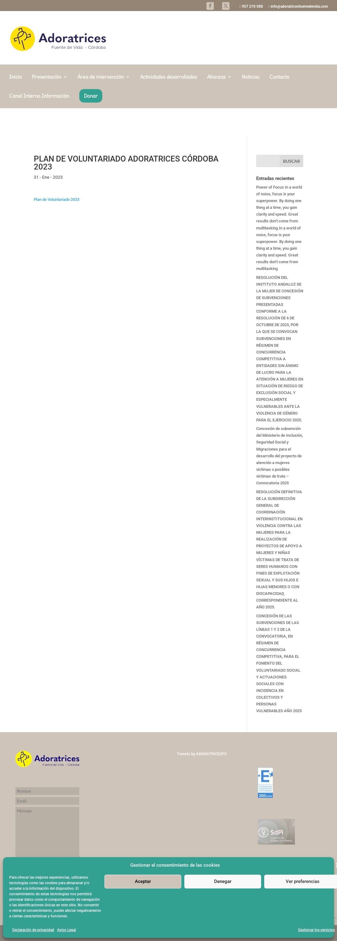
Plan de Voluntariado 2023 (56, 199)
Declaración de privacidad (33, 930)
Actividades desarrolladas (168, 106)
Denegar (222, 881)
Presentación (46, 106)
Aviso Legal (66, 930)
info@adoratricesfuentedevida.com (298, 7)
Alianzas (216, 106)
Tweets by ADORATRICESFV (202, 754)
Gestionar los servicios (316, 930)
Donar (91, 125)
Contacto (279, 106)
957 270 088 (251, 7)
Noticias (250, 106)
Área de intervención (100, 106)
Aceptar (143, 881)
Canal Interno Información (39, 125)
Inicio (15, 106)
